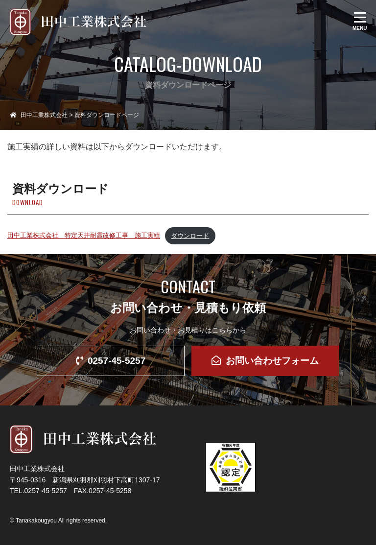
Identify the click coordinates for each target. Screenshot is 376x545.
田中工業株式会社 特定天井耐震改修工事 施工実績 (83, 235)
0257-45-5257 (110, 360)
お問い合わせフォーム (265, 360)
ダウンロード (190, 235)
